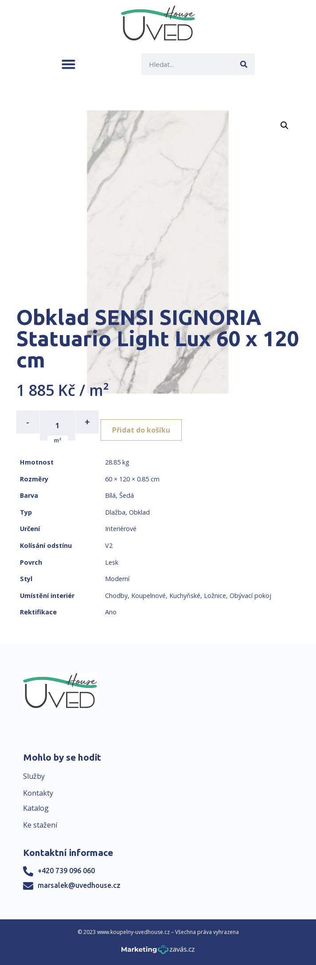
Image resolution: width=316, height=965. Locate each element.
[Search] (244, 64)
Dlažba (115, 512)
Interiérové (121, 528)
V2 (109, 545)
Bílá (110, 495)
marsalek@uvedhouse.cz (79, 885)
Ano (111, 612)
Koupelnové (148, 595)
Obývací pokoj (250, 595)
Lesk (111, 562)
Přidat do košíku (141, 430)
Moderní (117, 578)
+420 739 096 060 (66, 871)
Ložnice (215, 595)
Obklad (139, 512)
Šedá (126, 495)
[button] (68, 64)
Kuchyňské (184, 595)
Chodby (116, 595)
